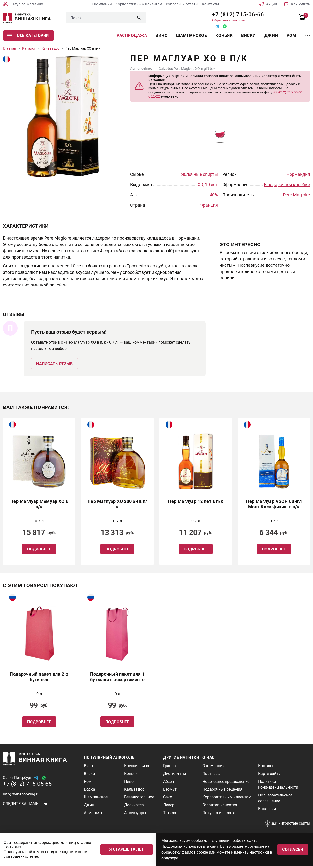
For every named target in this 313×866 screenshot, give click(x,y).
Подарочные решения (222, 789)
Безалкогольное (139, 797)
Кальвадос (134, 789)
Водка (89, 789)
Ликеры (170, 805)
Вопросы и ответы (182, 4)
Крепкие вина (136, 766)
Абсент (169, 781)
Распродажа (132, 35)
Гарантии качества (219, 805)
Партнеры (211, 773)
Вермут (170, 789)
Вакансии (267, 808)
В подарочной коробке (287, 184)
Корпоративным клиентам (138, 4)
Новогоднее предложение (225, 781)
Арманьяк (93, 812)
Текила (169, 812)
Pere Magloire (296, 194)
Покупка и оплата (218, 812)
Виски (248, 35)
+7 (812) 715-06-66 (236, 14)
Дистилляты (174, 773)
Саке (167, 797)
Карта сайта (269, 773)
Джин (271, 35)
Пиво (129, 781)
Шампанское (191, 35)
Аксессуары (135, 812)
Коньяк (224, 35)
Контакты (210, 4)
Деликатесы (135, 805)
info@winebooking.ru (21, 794)
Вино (162, 35)
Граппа (169, 766)
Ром (291, 35)
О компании (101, 4)
